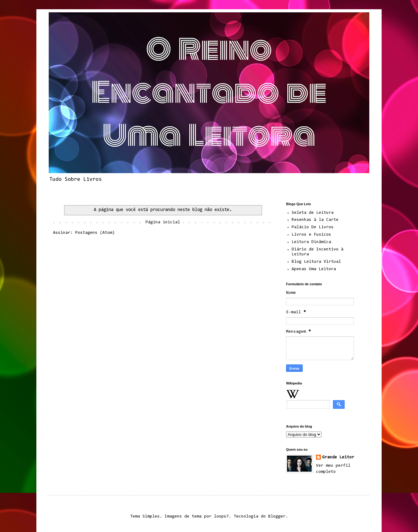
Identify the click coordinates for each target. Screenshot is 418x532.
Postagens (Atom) (95, 233)
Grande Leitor (338, 457)
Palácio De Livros (313, 227)
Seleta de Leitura (313, 213)
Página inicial (162, 222)
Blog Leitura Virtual (316, 262)
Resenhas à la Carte (315, 220)
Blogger (276, 516)
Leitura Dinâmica (311, 242)
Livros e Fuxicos (311, 235)
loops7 (221, 516)
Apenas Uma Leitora (314, 269)
